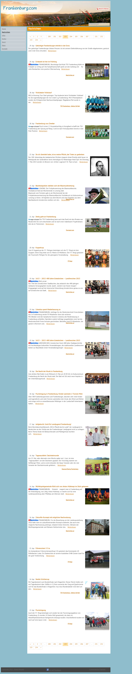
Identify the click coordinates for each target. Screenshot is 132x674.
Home (4, 29)
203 (65, 37)
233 (31, 40)
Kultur (4, 39)
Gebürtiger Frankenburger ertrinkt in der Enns (53, 46)
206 (81, 37)
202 (60, 37)
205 (76, 37)
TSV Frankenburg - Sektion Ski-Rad (70, 106)
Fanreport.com (70, 137)
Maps (4, 46)
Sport (4, 42)
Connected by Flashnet (97, 670)
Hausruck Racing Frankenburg (70, 469)
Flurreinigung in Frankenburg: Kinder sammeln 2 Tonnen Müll (59, 394)
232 (101, 37)
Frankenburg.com (20, 8)
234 (36, 40)
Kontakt (4, 49)
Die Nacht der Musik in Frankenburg (49, 371)
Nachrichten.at (70, 75)
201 (54, 37)
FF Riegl (70, 261)
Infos (3, 36)
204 (71, 37)
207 (87, 37)
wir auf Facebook (53, 670)
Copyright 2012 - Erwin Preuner (13, 670)
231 (96, 37)
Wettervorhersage (89, 4)
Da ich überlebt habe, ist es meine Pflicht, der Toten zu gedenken (60, 155)
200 (49, 37)
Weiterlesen (52, 51)
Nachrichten (6, 32)
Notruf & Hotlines (104, 9)
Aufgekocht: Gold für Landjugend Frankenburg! (53, 424)
